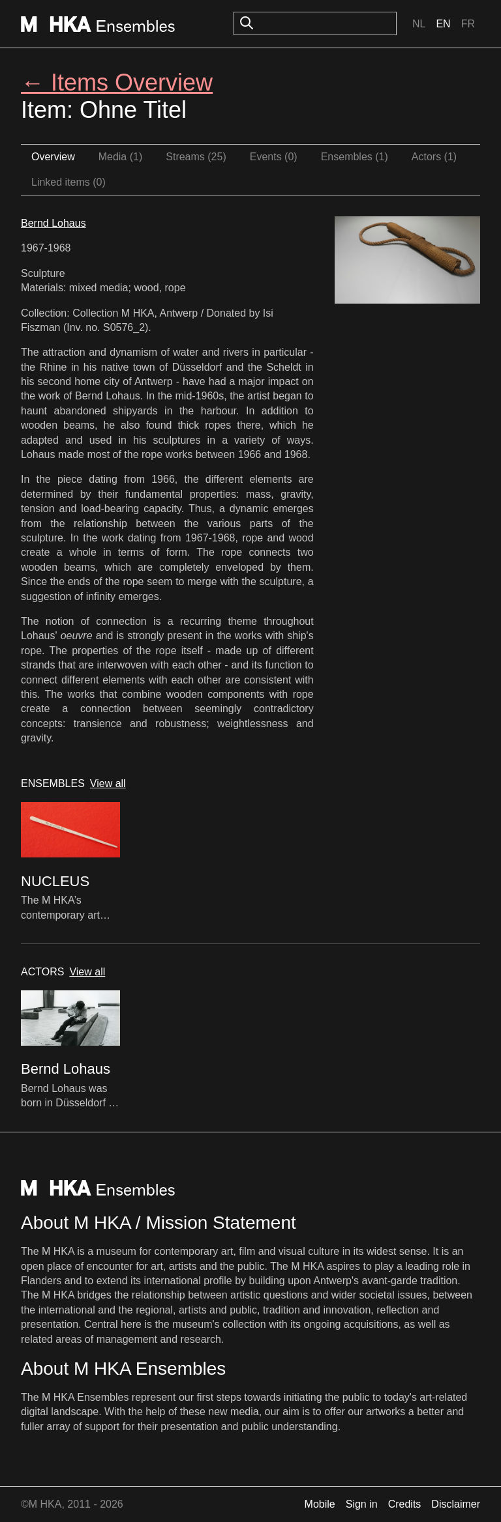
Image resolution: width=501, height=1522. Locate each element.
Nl (418, 23)
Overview (53, 156)
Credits (404, 1504)
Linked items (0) (68, 182)
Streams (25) (196, 156)
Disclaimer (455, 1504)
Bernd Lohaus (53, 223)
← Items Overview (117, 82)
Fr (468, 23)
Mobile (320, 1504)
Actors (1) (434, 156)
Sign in (362, 1504)
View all (108, 783)
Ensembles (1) (354, 156)
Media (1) (121, 156)
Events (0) (273, 156)
